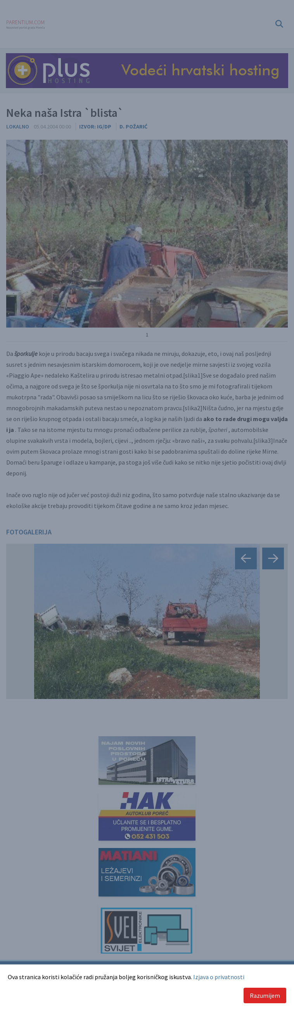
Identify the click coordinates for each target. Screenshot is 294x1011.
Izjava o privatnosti (218, 977)
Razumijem (265, 995)
